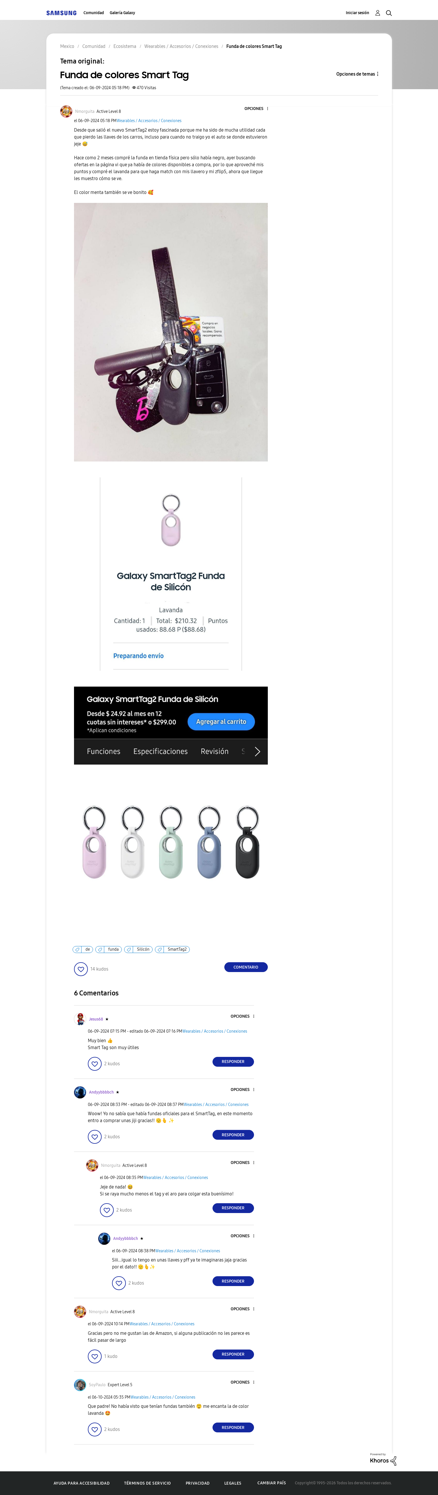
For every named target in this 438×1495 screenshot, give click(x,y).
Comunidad (94, 12)
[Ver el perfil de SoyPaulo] (97, 1384)
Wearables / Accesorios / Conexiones (149, 120)
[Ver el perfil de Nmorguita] (84, 111)
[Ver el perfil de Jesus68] (96, 1019)
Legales (233, 1483)
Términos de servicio (147, 1483)
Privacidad (198, 1483)
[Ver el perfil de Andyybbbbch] (101, 1092)
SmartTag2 (177, 949)
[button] (258, 109)
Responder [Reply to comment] (233, 1061)
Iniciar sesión (357, 12)
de (88, 949)
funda (113, 949)
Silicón (143, 949)
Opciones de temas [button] (355, 74)
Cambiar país (271, 1483)
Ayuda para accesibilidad (81, 1483)
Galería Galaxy (122, 12)
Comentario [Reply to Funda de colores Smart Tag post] (246, 967)
